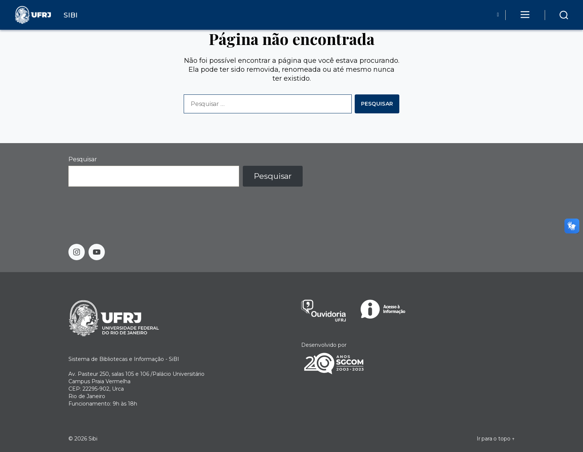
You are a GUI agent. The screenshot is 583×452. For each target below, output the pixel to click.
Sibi (92, 438)
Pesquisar (82, 159)
